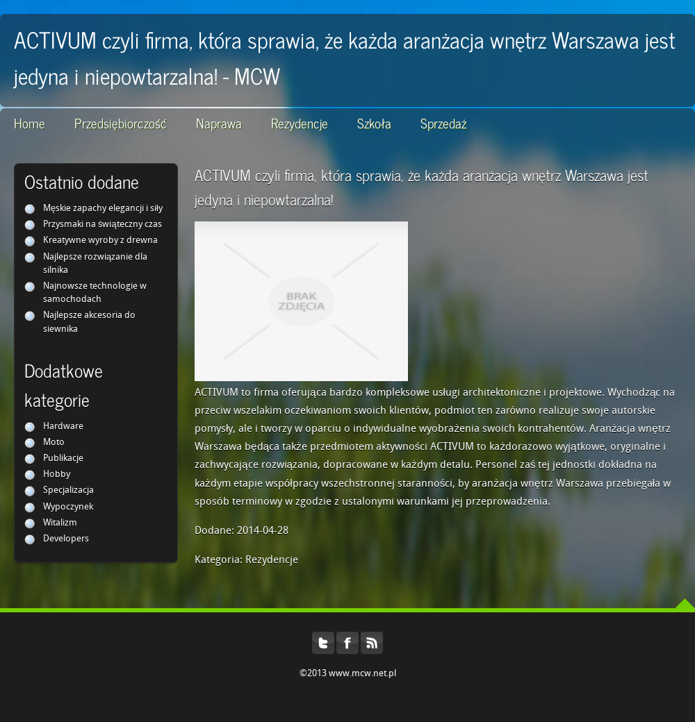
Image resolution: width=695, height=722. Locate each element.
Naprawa (219, 122)
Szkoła (374, 122)
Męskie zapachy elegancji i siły (103, 208)
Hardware (63, 426)
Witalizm (60, 523)
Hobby (56, 474)
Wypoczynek (68, 507)
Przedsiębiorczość (120, 122)
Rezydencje (299, 122)
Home (29, 122)
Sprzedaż (443, 122)
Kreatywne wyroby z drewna (100, 240)
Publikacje (63, 458)
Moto (54, 442)
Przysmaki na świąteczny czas (102, 224)
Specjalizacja (68, 490)
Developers (66, 539)
